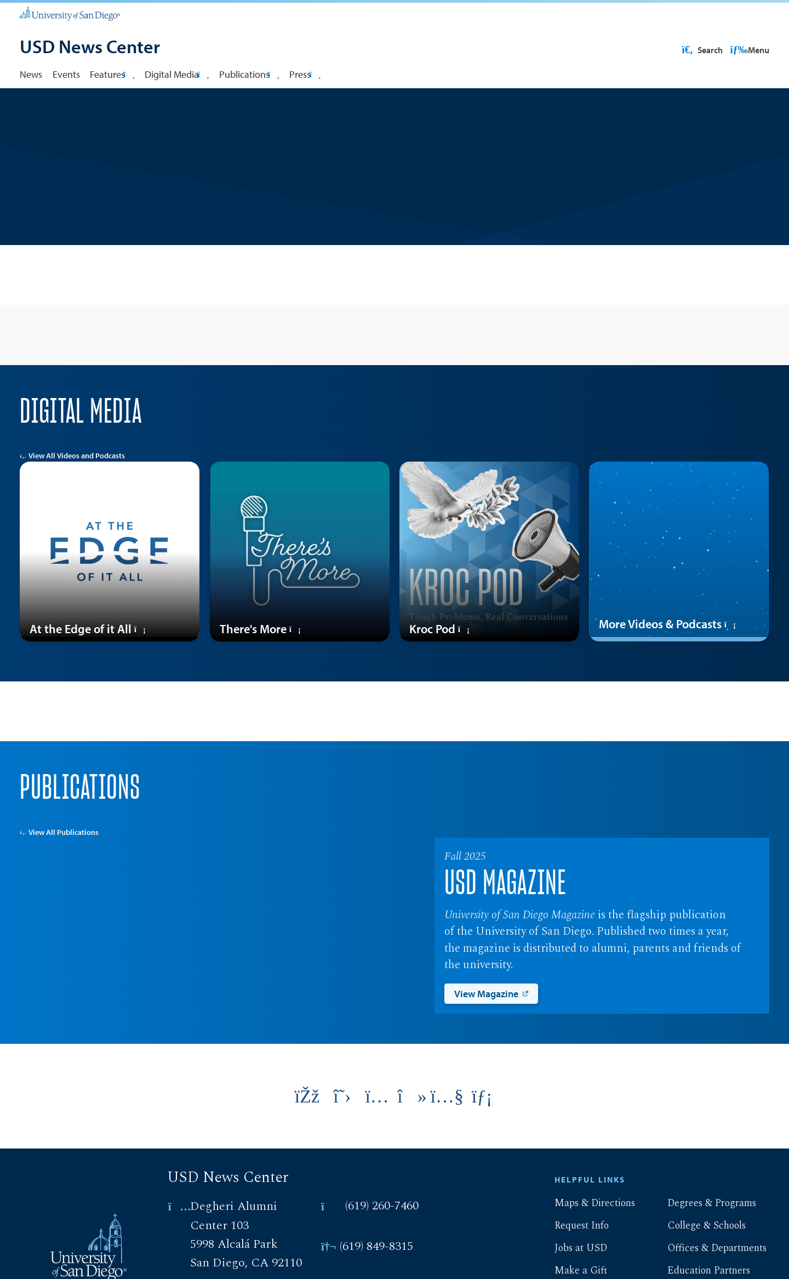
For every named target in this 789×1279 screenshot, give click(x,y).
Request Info (573, 1260)
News (31, 74)
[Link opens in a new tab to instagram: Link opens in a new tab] (377, 1131)
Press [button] (305, 74)
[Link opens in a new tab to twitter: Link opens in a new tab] (341, 1131)
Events (66, 74)
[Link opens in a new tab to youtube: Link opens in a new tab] (447, 1131)
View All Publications (59, 867)
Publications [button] (249, 74)
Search (748, 49)
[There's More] (300, 587)
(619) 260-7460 (382, 1241)
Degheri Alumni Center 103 (233, 1251)
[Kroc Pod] (489, 587)
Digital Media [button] (177, 74)
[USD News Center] (90, 47)
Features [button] (112, 74)
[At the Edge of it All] (109, 587)
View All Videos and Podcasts (72, 491)
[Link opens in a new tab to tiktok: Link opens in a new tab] (412, 1131)
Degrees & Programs (703, 1238)
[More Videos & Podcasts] (679, 587)
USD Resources (682, 49)
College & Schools (698, 1260)
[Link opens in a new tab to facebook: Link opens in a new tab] (307, 1131)
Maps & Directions (586, 1238)
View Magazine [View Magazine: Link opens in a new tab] (486, 1028)
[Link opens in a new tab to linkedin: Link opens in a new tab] (482, 1131)
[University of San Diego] (69, 13)
